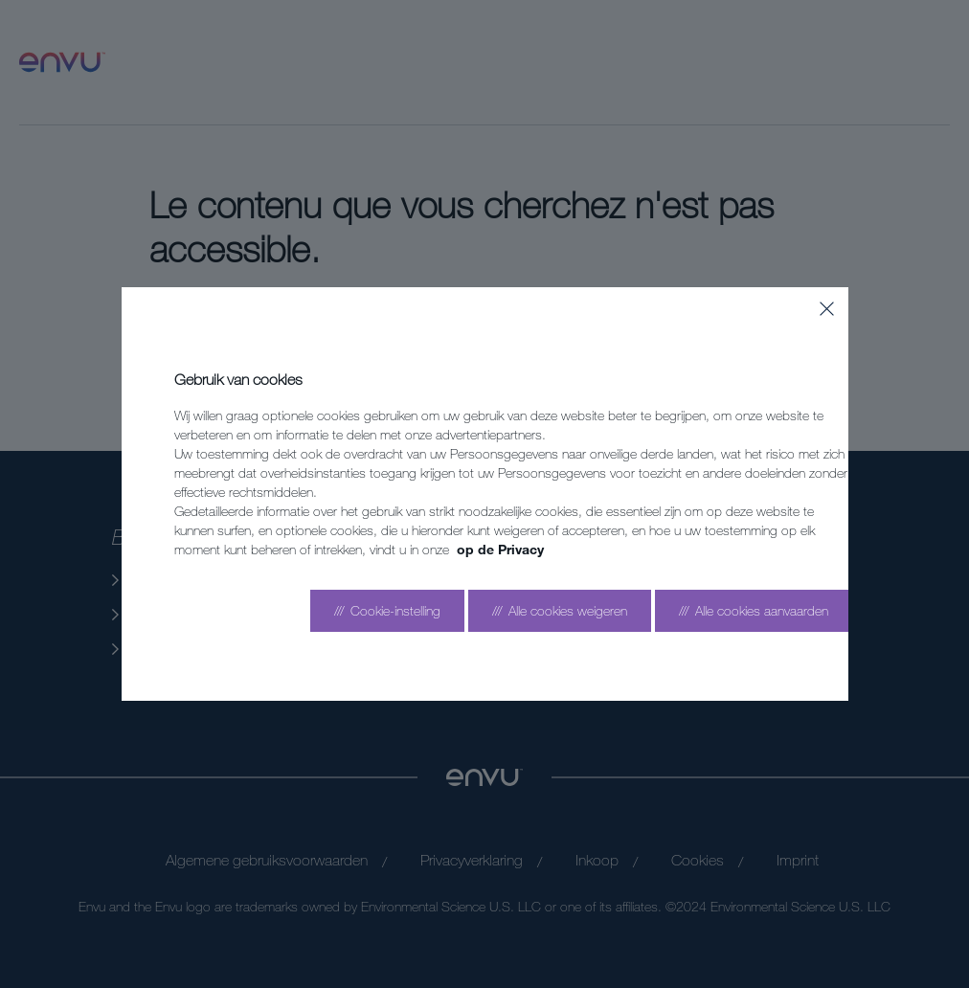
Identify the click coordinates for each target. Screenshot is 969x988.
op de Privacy (500, 549)
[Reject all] (559, 611)
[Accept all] (753, 611)
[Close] (827, 309)
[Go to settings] (387, 611)
